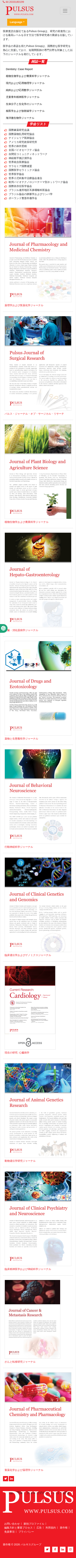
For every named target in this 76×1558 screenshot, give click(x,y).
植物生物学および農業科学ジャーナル (28, 76)
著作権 (64, 1527)
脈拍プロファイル (34, 1523)
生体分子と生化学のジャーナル (24, 103)
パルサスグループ (31, 1544)
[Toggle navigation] (65, 10)
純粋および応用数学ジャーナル (24, 90)
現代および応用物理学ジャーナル (25, 83)
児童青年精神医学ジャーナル (22, 96)
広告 (39, 1527)
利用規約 (51, 1527)
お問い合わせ (12, 1523)
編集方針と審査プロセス (18, 1527)
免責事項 (9, 1531)
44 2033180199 (13, 1)
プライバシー (26, 1531)
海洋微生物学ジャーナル (20, 117)
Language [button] (16, 22)
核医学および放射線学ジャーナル (25, 110)
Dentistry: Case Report (19, 69)
